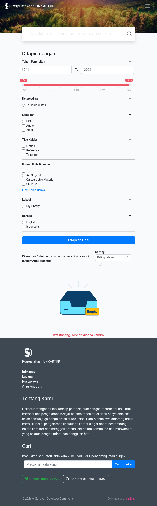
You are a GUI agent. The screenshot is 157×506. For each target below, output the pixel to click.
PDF (29, 121)
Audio (30, 125)
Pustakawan (31, 381)
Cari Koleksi (123, 464)
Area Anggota (32, 386)
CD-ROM (31, 184)
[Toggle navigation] (148, 6)
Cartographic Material (40, 179)
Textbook (32, 154)
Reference (32, 150)
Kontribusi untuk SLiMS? (86, 479)
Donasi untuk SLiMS (42, 479)
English (31, 222)
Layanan (28, 376)
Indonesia (32, 226)
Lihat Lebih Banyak (34, 190)
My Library (33, 206)
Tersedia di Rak (36, 105)
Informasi (29, 371)
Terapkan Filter (78, 240)
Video (30, 130)
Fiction (30, 146)
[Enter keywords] (68, 464)
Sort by (99, 252)
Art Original (33, 175)
